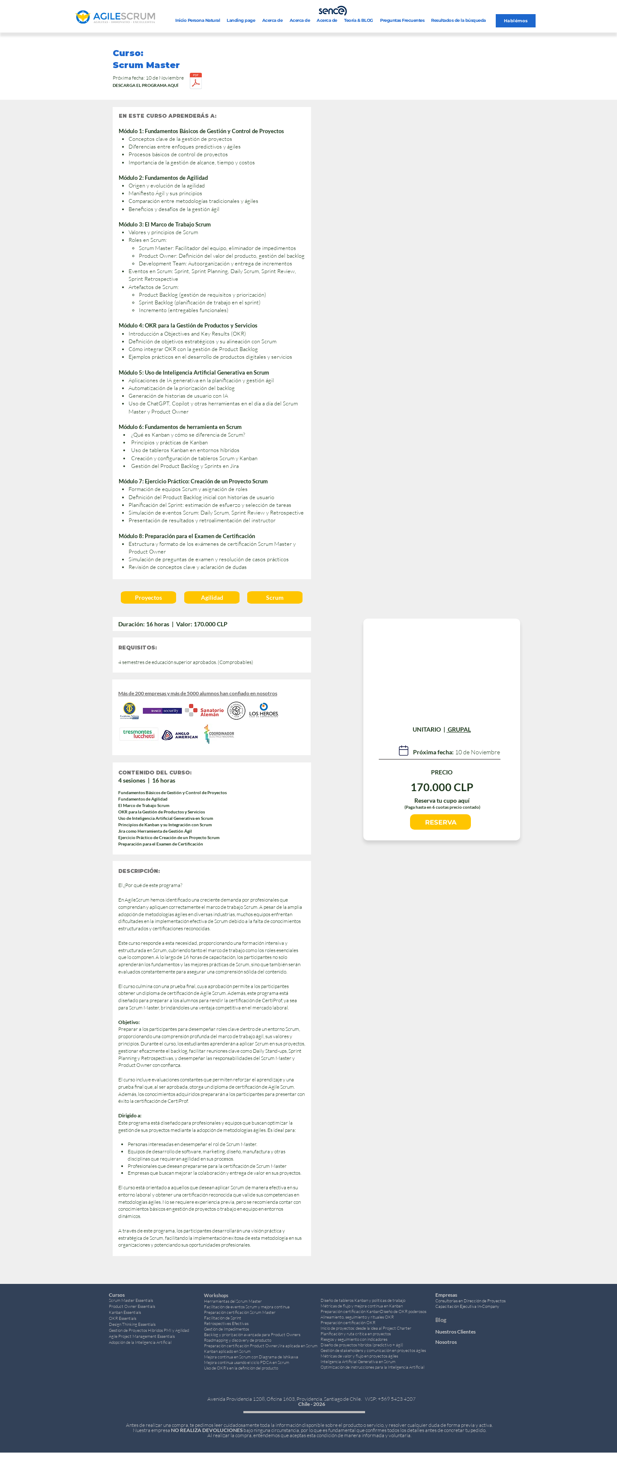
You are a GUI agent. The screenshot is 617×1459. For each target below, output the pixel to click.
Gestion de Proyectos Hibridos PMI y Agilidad (149, 1330)
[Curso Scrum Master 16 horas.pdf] (196, 81)
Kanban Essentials (125, 1312)
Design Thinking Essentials (132, 1324)
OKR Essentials (122, 1318)
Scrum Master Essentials (131, 1300)
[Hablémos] (516, 20)
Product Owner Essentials (132, 1306)
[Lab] (403, 750)
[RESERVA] (440, 822)
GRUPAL (458, 729)
